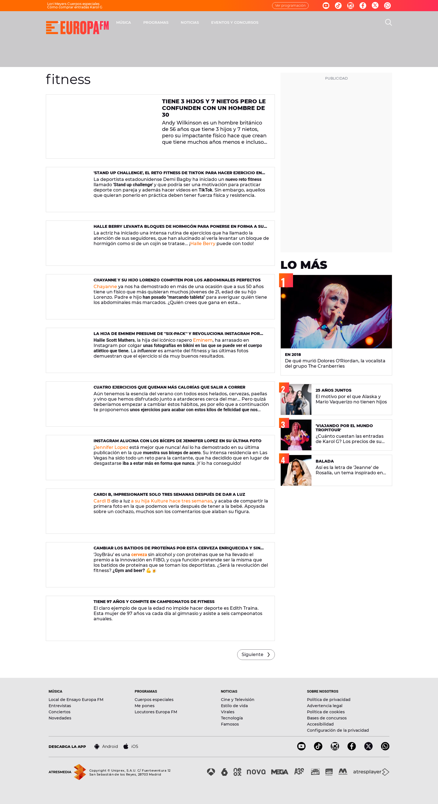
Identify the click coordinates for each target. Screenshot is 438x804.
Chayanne (105, 286)
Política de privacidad (329, 699)
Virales (227, 711)
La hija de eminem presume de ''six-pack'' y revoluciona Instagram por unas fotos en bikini (177, 336)
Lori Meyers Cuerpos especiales (73, 4)
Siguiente (252, 654)
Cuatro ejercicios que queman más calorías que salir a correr (169, 387)
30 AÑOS (168, 22)
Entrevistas (60, 705)
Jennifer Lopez (111, 447)
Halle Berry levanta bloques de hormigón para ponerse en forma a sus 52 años (180, 229)
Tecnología (232, 718)
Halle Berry (202, 243)
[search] (388, 22)
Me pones (144, 705)
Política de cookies (326, 711)
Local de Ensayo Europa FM (76, 699)
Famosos (230, 724)
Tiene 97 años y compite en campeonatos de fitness (154, 601)
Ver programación (290, 5)
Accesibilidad (320, 724)
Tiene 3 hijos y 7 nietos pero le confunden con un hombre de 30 (214, 108)
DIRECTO (139, 22)
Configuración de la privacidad (338, 730)
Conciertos (59, 711)
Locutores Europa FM (156, 711)
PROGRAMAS (229, 22)
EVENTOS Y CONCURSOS (308, 22)
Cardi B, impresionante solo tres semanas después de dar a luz (169, 494)
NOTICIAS (263, 22)
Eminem (203, 340)
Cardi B (102, 501)
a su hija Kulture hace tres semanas (171, 501)
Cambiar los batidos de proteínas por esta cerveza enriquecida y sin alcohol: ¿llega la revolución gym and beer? (177, 550)
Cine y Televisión (237, 699)
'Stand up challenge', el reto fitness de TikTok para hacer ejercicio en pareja (178, 175)
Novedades (60, 718)
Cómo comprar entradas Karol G (74, 7)
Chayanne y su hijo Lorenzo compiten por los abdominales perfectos (177, 280)
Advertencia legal (324, 705)
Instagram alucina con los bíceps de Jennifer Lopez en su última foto (177, 440)
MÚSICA (197, 22)
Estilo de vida (234, 705)
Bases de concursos (327, 718)
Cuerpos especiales (154, 699)
